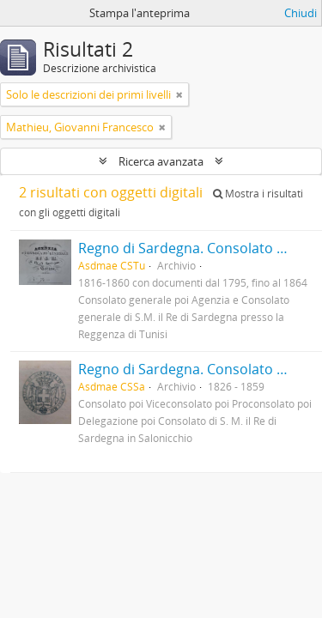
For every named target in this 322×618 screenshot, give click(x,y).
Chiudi (300, 13)
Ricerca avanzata (161, 161)
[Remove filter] (179, 94)
